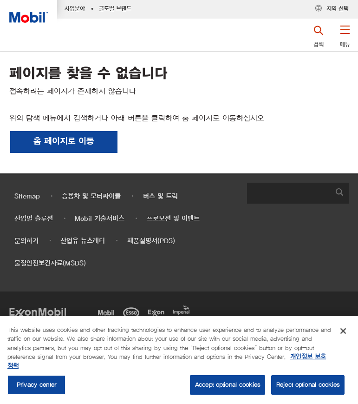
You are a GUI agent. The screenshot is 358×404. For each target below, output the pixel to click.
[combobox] (298, 193)
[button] (345, 39)
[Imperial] (183, 309)
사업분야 (75, 9)
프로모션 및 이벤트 (173, 218)
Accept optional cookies (227, 384)
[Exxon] (158, 312)
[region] (179, 360)
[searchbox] (288, 193)
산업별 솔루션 (33, 218)
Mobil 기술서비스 (99, 218)
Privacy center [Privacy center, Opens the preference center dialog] (36, 384)
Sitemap (27, 196)
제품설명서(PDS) (151, 241)
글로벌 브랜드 (115, 9)
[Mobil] (108, 312)
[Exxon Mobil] (37, 312)
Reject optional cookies (307, 384)
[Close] (343, 331)
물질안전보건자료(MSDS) (50, 263)
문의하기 (26, 241)
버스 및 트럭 (160, 196)
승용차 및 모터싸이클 (91, 196)
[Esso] (133, 312)
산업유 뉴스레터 (82, 241)
